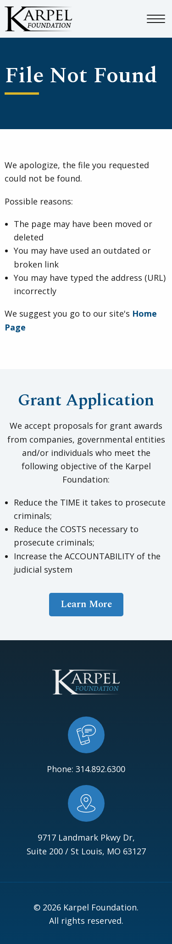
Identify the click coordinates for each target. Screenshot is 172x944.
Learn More (86, 604)
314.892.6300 (100, 768)
